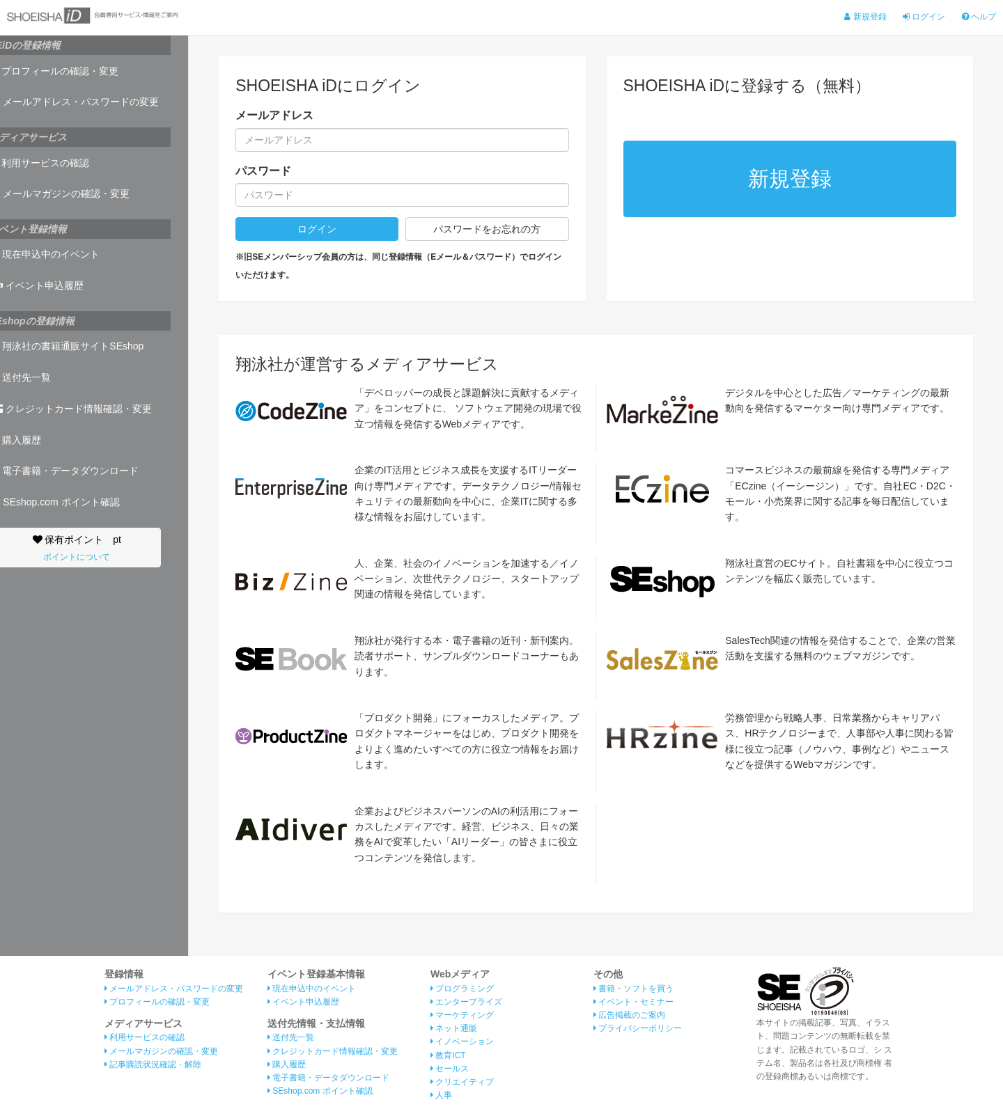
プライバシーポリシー (637, 1028)
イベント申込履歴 (54, 285)
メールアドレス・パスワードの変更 (92, 101)
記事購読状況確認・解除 (152, 1064)
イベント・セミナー (633, 1002)
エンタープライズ (466, 1002)
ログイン (924, 17)
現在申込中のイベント (62, 254)
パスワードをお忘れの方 (487, 229)
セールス (449, 1068)
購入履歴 (33, 440)
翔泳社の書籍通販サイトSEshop (84, 346)
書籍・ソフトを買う (633, 988)
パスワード (263, 171)
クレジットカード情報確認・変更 (88, 408)
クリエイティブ (462, 1082)
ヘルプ (979, 17)
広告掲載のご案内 (629, 1015)
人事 (441, 1095)
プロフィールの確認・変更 (72, 71)
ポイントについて (94, 557)
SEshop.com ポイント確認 (72, 502)
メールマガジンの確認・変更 (77, 193)
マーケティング (462, 1015)
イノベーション (462, 1041)
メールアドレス (274, 115)
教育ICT (448, 1055)
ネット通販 (453, 1028)
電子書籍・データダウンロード (82, 470)
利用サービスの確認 (57, 162)
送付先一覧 (38, 377)
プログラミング (462, 988)
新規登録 (865, 17)
